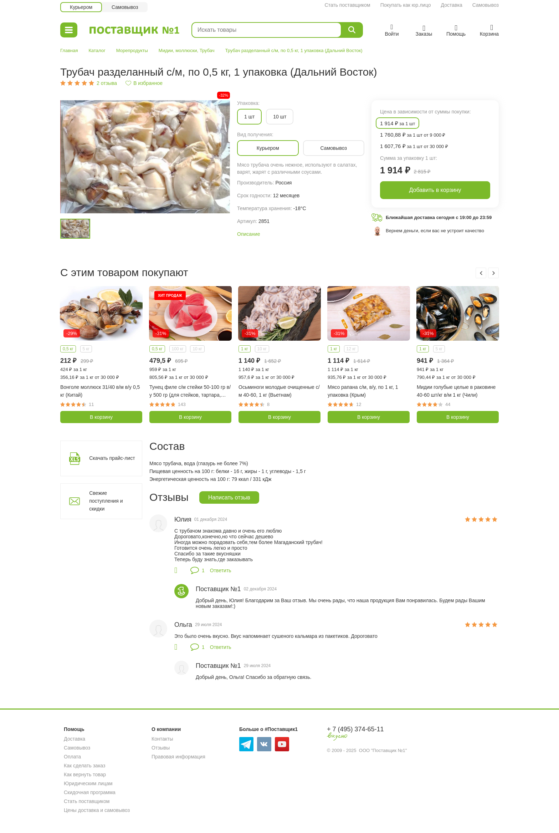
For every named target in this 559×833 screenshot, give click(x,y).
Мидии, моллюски (178, 50)
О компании (166, 729)
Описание (248, 234)
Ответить (220, 570)
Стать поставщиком (347, 5)
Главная (69, 50)
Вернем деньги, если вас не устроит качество (435, 230)
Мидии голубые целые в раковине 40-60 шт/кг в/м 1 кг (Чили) (456, 391)
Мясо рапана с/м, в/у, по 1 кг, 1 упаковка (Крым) (363, 391)
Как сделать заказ (84, 765)
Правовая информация (178, 757)
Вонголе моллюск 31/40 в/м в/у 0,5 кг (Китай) (100, 391)
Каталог (96, 50)
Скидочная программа (90, 792)
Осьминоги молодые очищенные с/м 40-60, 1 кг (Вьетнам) (279, 391)
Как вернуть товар (85, 774)
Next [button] (493, 273)
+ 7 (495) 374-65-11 (355, 729)
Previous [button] (481, 273)
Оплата (72, 757)
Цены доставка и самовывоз (97, 810)
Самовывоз (485, 5)
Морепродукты (132, 50)
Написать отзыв (229, 497)
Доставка (451, 5)
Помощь (74, 729)
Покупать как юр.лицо (405, 5)
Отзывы (161, 748)
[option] (145, 156)
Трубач (207, 50)
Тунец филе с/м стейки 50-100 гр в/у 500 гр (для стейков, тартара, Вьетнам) (190, 391)
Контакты (162, 739)
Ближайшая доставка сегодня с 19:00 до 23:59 (439, 217)
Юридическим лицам (88, 783)
